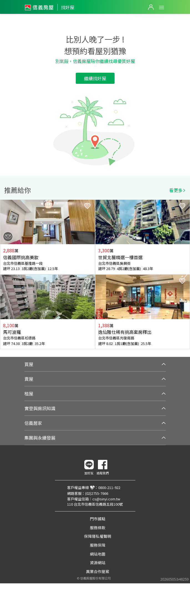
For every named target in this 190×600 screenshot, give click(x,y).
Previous (4, 274)
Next (185, 274)
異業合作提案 (97, 571)
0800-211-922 (109, 487)
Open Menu (161, 7)
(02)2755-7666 (96, 493)
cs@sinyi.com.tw (106, 498)
